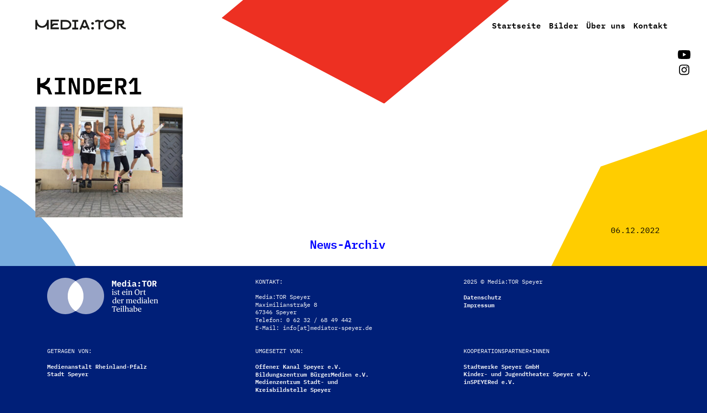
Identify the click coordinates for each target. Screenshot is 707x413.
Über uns (605, 24)
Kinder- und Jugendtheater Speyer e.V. (527, 373)
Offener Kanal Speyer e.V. (298, 366)
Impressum (478, 304)
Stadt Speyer (67, 373)
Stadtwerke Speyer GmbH (501, 366)
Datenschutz (482, 296)
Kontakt (650, 24)
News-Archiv (347, 243)
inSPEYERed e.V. (489, 381)
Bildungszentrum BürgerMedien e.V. (312, 374)
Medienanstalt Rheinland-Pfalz (97, 366)
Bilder (563, 24)
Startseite (516, 24)
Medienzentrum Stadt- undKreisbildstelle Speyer (296, 385)
